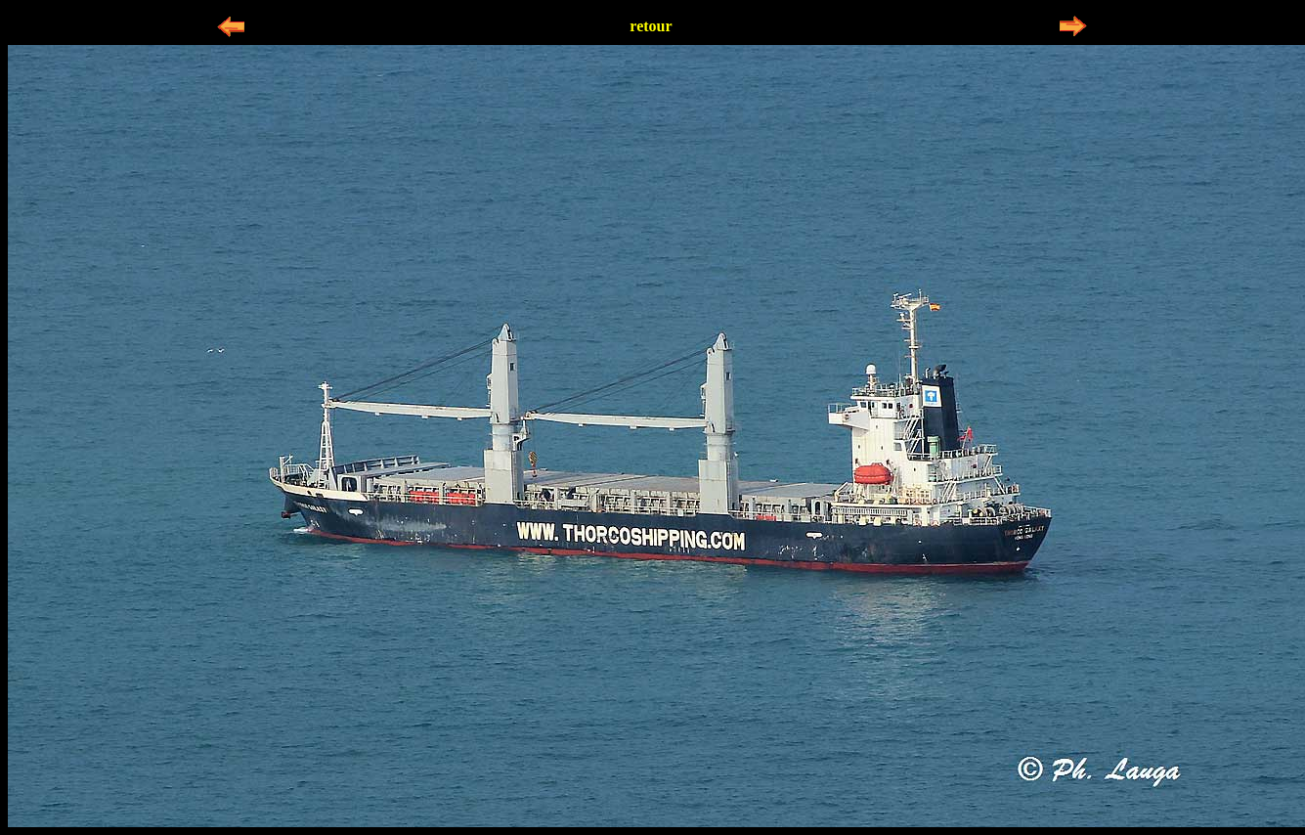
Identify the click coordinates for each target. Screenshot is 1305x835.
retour (651, 26)
